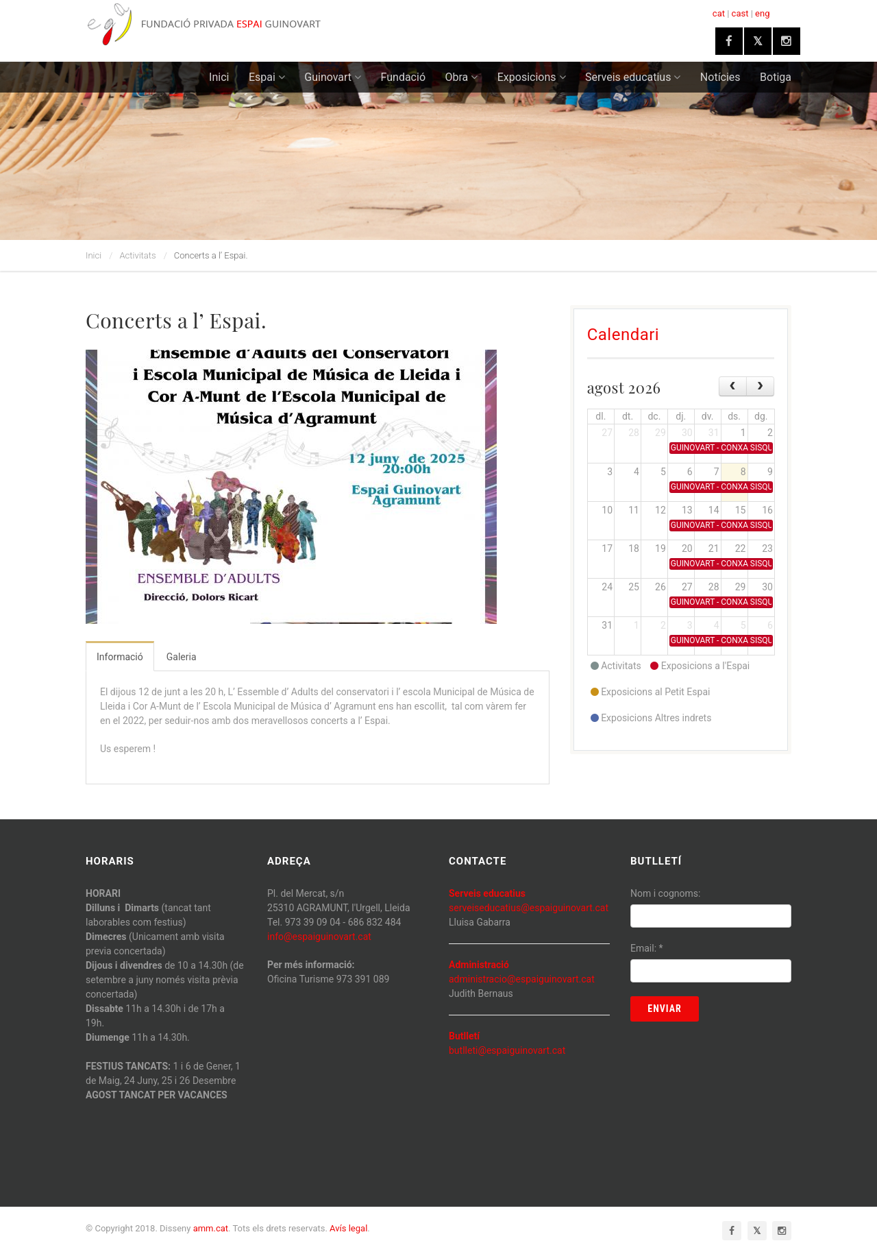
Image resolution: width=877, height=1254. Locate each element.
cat (719, 13)
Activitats (138, 255)
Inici (219, 77)
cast (740, 13)
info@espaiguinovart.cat (319, 936)
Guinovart (332, 77)
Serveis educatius (632, 77)
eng (762, 13)
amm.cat (210, 1228)
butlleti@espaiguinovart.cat (507, 1050)
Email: (646, 948)
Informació (120, 656)
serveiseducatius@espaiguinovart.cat (528, 907)
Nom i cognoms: (665, 893)
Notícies (720, 77)
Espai (267, 77)
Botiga (775, 77)
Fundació (403, 77)
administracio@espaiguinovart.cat (522, 979)
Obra (461, 77)
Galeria (181, 656)
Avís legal (348, 1228)
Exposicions (531, 77)
